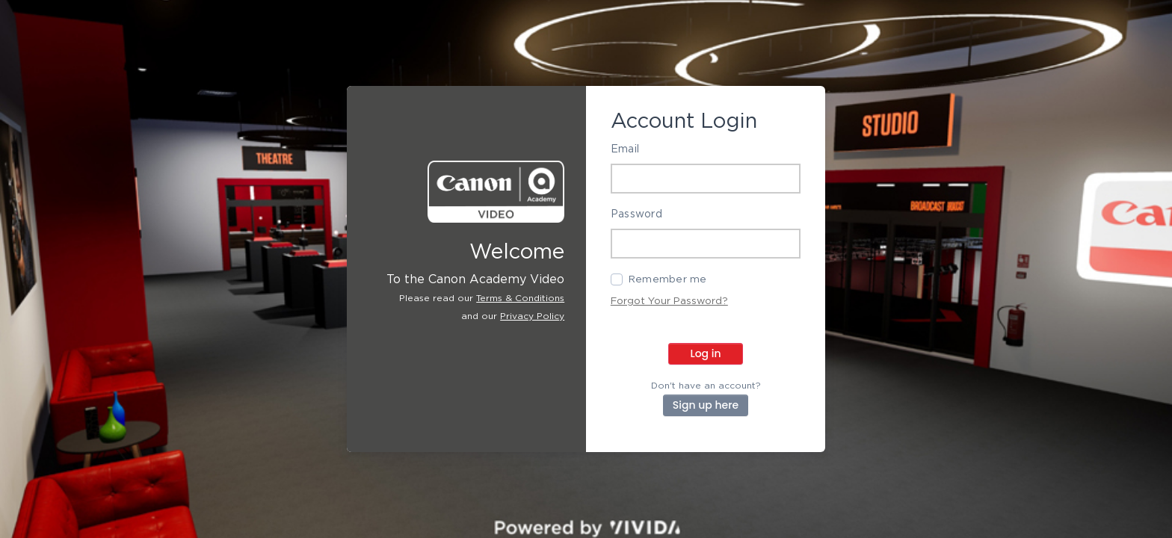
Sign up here (705, 405)
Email (625, 149)
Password (636, 214)
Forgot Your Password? (669, 301)
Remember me (668, 279)
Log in (705, 353)
